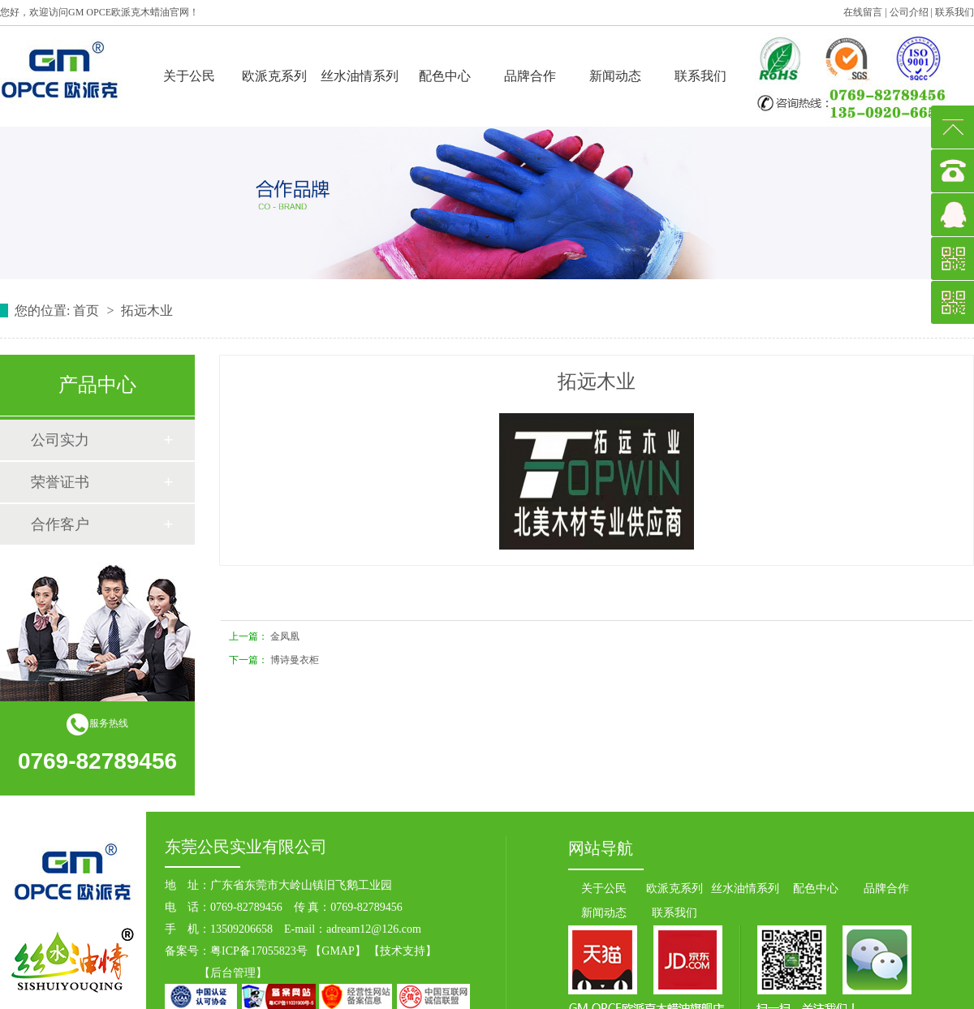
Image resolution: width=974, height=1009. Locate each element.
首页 (87, 310)
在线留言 (862, 12)
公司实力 (60, 440)
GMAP (337, 951)
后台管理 (233, 973)
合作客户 (60, 524)
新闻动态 (615, 76)
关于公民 (189, 76)
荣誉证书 (60, 482)
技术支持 (402, 951)
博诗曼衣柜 (294, 660)
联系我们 (954, 12)
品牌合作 (530, 76)
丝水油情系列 (360, 76)
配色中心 (445, 76)
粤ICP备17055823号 (259, 951)
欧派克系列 (274, 76)
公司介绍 (909, 12)
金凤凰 (285, 636)
